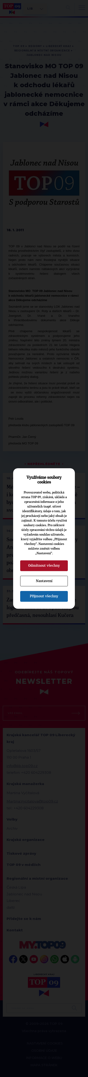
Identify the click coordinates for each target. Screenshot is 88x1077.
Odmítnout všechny (44, 565)
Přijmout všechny (44, 596)
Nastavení (44, 581)
